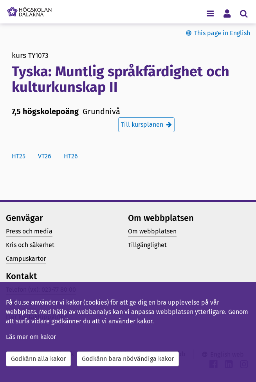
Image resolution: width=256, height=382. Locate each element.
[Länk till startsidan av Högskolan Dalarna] (29, 10)
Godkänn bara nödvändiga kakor (128, 358)
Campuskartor (26, 258)
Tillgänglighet (147, 245)
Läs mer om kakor (31, 337)
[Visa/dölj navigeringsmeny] (210, 13)
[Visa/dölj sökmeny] (243, 13)
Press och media (29, 231)
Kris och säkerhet (30, 245)
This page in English (222, 33)
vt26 (44, 156)
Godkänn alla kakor (38, 358)
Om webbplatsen (152, 231)
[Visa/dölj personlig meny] (226, 13)
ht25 (18, 156)
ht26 (71, 156)
